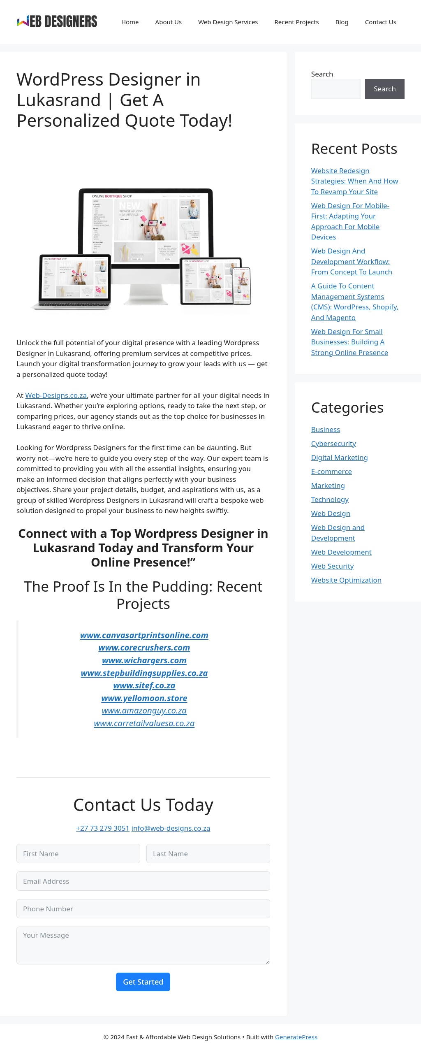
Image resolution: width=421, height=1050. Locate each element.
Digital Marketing (339, 457)
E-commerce (331, 471)
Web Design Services (228, 22)
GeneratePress (296, 1037)
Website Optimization (346, 580)
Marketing (328, 485)
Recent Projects (297, 22)
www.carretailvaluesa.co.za (144, 723)
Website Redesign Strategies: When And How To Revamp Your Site (354, 181)
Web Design (330, 513)
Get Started (143, 982)
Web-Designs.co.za (56, 395)
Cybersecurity (333, 443)
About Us (168, 22)
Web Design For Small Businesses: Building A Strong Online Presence (349, 342)
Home (130, 22)
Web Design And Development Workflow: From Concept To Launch (352, 261)
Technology (330, 499)
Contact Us (380, 22)
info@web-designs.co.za (171, 828)
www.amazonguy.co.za (144, 710)
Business (325, 429)
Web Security (332, 566)
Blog (342, 22)
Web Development (341, 552)
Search (322, 74)
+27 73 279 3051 (103, 828)
